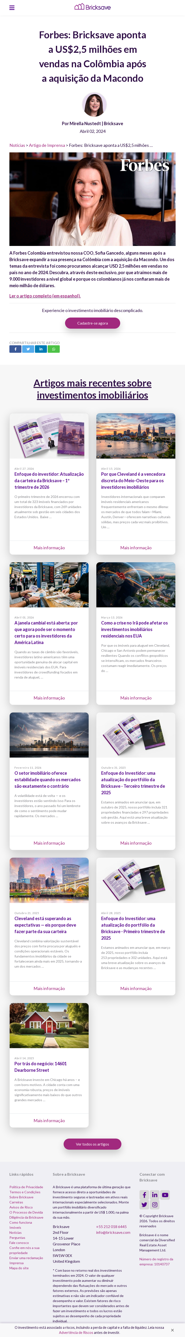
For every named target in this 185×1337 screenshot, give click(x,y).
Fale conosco (19, 1243)
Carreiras (16, 1202)
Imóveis (15, 1227)
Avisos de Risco (21, 1207)
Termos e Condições (24, 1192)
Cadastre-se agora (92, 323)
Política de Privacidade (26, 1187)
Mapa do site (19, 1268)
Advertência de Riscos (76, 1332)
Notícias (17, 145)
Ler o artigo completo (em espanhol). (45, 296)
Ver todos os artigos (92, 1144)
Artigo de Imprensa (47, 145)
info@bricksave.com (113, 1232)
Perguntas (17, 1237)
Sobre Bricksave (21, 1197)
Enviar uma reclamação (26, 1258)
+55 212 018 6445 (111, 1226)
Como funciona (20, 1222)
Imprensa (16, 1263)
